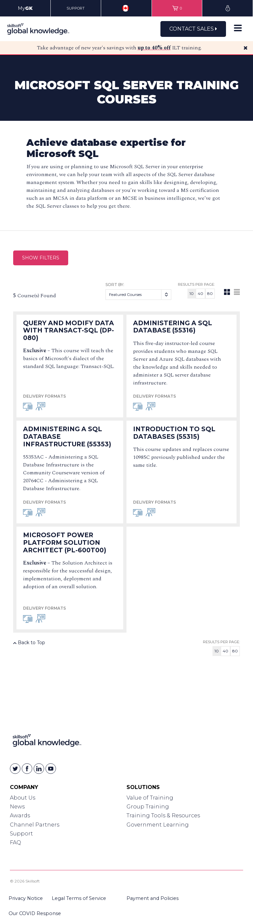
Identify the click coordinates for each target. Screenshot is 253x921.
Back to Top (29, 642)
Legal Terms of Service (79, 898)
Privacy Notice (26, 898)
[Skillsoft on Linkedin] (39, 768)
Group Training (147, 806)
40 (200, 293)
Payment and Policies (152, 898)
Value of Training (149, 798)
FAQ (15, 842)
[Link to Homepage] (47, 742)
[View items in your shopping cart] (177, 8)
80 (210, 293)
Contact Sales (193, 29)
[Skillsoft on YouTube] (50, 768)
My (25, 8)
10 (191, 293)
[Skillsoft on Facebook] (27, 768)
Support (21, 833)
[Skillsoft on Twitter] (15, 768)
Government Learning (157, 825)
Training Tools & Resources (163, 815)
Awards (20, 815)
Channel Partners (34, 825)
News (17, 806)
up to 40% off (154, 48)
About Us (22, 798)
